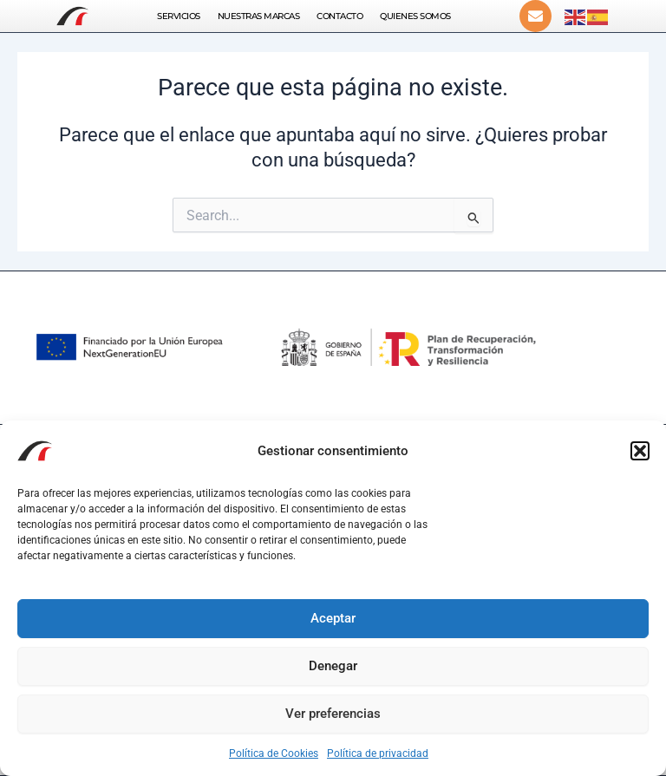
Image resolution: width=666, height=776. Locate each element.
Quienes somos (415, 16)
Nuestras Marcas (259, 16)
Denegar (333, 666)
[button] (640, 451)
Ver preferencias (333, 713)
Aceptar (333, 618)
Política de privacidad (377, 753)
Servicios (178, 16)
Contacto (339, 16)
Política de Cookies (273, 753)
